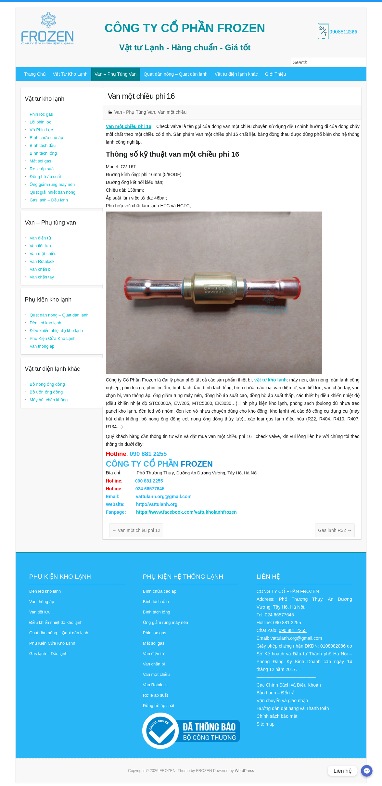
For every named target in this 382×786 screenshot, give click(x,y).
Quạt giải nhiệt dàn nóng (52, 192)
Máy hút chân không (49, 399)
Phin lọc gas (41, 114)
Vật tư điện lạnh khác (236, 74)
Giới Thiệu (275, 74)
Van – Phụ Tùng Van (115, 74)
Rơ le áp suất (42, 168)
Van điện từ (40, 238)
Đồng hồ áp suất (45, 176)
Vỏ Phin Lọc (41, 129)
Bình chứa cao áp (46, 137)
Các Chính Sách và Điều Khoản (289, 685)
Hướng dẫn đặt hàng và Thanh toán (293, 708)
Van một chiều (172, 112)
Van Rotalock (42, 261)
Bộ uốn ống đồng (46, 392)
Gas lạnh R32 (335, 530)
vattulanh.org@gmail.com (296, 638)
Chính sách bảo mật (277, 716)
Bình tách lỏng (43, 153)
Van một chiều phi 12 (136, 530)
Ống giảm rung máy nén (52, 184)
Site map (265, 724)
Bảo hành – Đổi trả (276, 692)
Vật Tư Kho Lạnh (70, 74)
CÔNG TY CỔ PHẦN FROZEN (185, 28)
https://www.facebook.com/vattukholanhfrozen (186, 512)
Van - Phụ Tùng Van (134, 112)
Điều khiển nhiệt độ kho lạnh (56, 330)
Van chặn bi (40, 269)
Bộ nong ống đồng (47, 384)
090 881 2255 (293, 630)
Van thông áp (42, 346)
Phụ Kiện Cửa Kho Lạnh (53, 338)
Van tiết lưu (40, 245)
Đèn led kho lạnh (45, 322)
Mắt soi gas (40, 161)
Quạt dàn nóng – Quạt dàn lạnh (176, 74)
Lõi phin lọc (40, 122)
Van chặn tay (42, 277)
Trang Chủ (35, 74)
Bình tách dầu (43, 145)
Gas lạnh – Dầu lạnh (49, 200)
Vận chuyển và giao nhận (282, 700)
